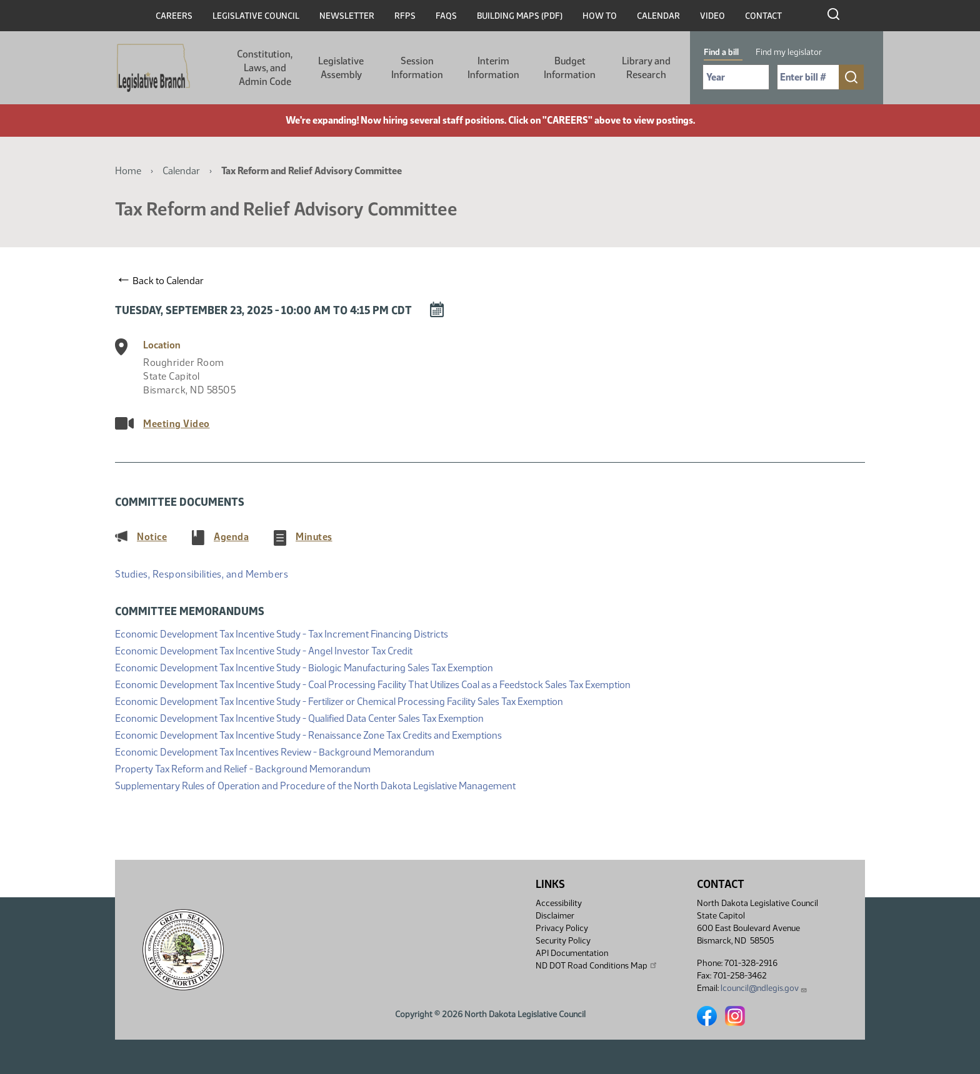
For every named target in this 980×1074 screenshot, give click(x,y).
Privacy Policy (562, 928)
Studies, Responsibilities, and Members (201, 574)
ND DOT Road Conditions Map (597, 965)
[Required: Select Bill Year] (735, 77)
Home (128, 171)
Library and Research (646, 68)
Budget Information (570, 68)
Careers (174, 16)
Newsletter (346, 16)
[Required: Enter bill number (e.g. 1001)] (808, 77)
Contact (763, 16)
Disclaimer (555, 915)
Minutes (314, 536)
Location (162, 345)
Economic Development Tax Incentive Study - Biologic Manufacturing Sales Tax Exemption (304, 666)
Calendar (658, 16)
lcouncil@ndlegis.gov (764, 988)
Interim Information (493, 68)
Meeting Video (176, 424)
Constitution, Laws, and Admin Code (264, 67)
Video (712, 16)
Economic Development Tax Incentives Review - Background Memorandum (274, 751)
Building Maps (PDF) (519, 16)
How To (599, 16)
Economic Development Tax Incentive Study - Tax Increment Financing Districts (281, 633)
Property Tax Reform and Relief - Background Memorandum (243, 768)
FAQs (446, 16)
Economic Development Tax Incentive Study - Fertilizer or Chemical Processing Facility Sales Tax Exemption (339, 700)
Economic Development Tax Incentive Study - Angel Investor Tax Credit (263, 650)
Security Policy (563, 940)
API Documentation (572, 953)
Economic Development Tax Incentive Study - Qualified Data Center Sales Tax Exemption (299, 717)
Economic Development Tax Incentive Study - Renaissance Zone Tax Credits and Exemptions (308, 734)
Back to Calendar (161, 280)
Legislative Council (255, 16)
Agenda (231, 536)
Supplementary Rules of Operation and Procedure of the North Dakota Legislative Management (315, 784)
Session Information (417, 68)
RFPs (405, 16)
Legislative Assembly (341, 68)
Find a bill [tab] (721, 52)
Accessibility (559, 903)
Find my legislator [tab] (789, 52)
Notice (152, 536)
